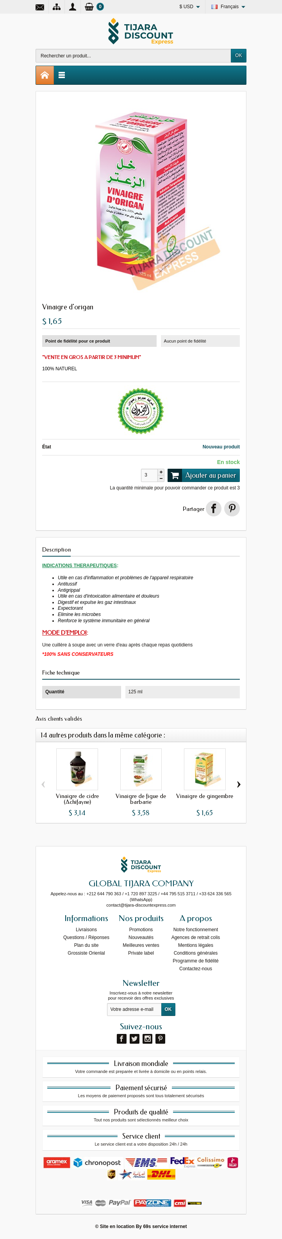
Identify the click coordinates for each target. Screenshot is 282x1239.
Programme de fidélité (195, 961)
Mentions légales (195, 945)
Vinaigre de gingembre (204, 796)
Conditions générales (196, 953)
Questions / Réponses (86, 937)
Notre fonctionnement (195, 929)
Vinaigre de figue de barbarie (141, 799)
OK (238, 55)
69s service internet (165, 1226)
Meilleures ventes (141, 945)
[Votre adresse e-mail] (134, 1009)
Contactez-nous (195, 968)
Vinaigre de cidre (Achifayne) (77, 799)
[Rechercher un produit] (133, 55)
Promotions (141, 929)
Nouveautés (141, 937)
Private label (141, 953)
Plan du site (86, 945)
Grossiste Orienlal (86, 953)
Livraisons (86, 929)
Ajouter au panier (202, 475)
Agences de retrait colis (195, 937)
